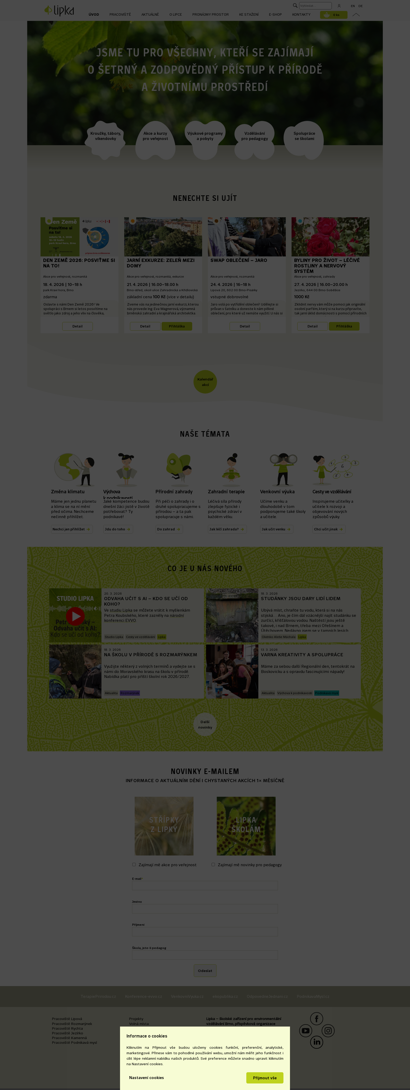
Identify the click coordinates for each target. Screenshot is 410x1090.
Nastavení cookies (146, 1077)
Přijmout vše (265, 1078)
